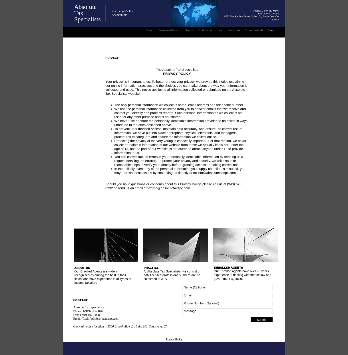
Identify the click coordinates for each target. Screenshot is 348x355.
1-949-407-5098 (89, 315)
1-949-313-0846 (92, 311)
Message (227, 311)
